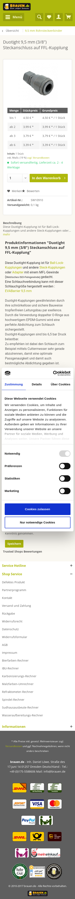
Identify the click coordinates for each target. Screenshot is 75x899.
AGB (5, 645)
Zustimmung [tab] (14, 384)
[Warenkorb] (69, 17)
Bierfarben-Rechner (15, 660)
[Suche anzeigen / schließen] (39, 17)
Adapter (17, 272)
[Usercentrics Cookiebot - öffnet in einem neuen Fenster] (53, 373)
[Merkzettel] (49, 17)
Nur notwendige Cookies (37, 522)
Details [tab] (37, 384)
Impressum (9, 653)
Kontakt (7, 598)
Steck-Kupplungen (52, 267)
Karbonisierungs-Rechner (19, 676)
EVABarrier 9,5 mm (18, 291)
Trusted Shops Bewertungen (22, 551)
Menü (13, 16)
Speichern (14, 544)
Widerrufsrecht (12, 621)
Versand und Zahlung (16, 606)
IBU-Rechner (10, 668)
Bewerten (31, 191)
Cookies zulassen (37, 509)
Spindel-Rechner (13, 699)
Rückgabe (8, 613)
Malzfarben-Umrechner (18, 684)
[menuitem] (13, 17)
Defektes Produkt (13, 582)
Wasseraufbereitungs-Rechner (22, 715)
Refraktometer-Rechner (17, 692)
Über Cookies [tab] (60, 384)
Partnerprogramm (14, 590)
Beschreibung (12, 223)
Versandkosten (13, 746)
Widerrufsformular (14, 637)
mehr (6, 234)
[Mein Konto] (59, 17)
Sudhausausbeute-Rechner (20, 707)
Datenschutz (10, 629)
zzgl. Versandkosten (38, 157)
